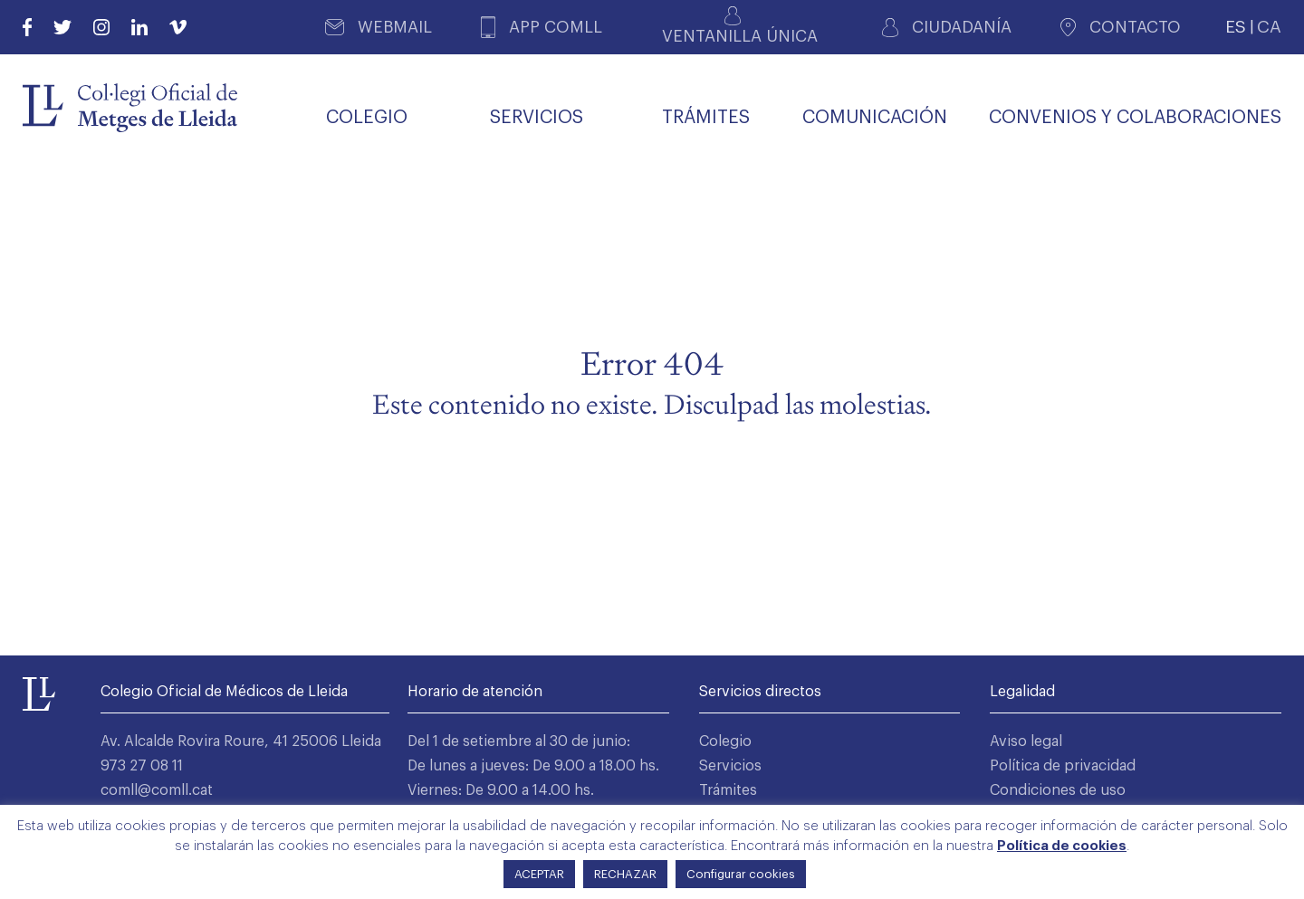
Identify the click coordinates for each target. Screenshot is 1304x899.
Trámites (728, 790)
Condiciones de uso (1058, 790)
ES (1235, 26)
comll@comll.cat (157, 790)
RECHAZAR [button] (625, 874)
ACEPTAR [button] (539, 874)
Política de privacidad (1063, 766)
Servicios (730, 766)
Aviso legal (1026, 741)
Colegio (725, 741)
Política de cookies (1062, 846)
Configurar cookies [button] (740, 874)
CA (1269, 26)
